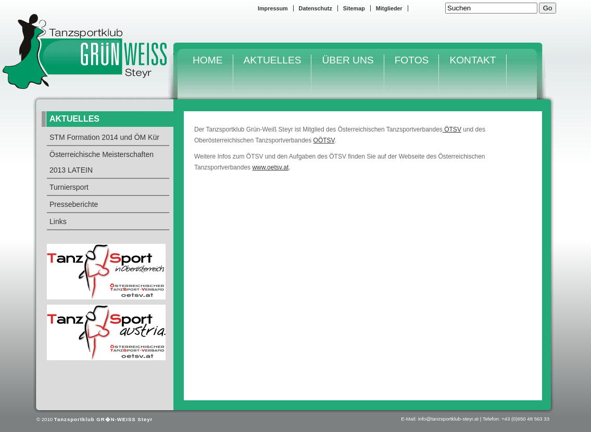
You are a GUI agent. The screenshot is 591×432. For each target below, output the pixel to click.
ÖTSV (452, 129)
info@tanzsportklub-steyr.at (448, 419)
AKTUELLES (272, 60)
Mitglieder (389, 8)
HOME (208, 60)
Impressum (273, 8)
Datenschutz (315, 8)
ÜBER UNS (347, 60)
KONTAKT (472, 60)
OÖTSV (324, 140)
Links (58, 221)
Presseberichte (73, 204)
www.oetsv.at (270, 167)
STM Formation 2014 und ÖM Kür (104, 137)
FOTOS (412, 60)
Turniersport (69, 187)
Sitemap (354, 8)
